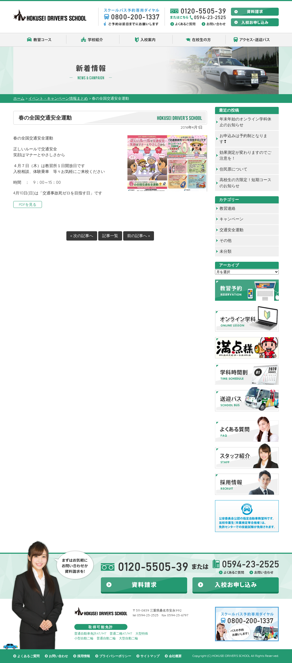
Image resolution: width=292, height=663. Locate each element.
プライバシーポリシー (115, 656)
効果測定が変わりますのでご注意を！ (245, 155)
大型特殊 (141, 633)
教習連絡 (227, 208)
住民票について (233, 169)
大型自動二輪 (128, 638)
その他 (225, 240)
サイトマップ (150, 656)
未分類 (225, 251)
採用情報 (83, 656)
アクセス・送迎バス (252, 39)
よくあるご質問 (28, 656)
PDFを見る (27, 204)
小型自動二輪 (83, 638)
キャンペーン (231, 218)
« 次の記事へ (81, 235)
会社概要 (175, 656)
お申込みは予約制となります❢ (243, 138)
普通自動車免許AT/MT (90, 633)
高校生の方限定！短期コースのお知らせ (245, 182)
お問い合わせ (58, 656)
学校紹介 (92, 39)
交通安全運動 (231, 229)
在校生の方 (199, 39)
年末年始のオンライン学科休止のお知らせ (245, 122)
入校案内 (146, 39)
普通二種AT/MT (121, 633)
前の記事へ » (138, 235)
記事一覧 (110, 235)
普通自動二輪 (106, 638)
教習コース (39, 39)
